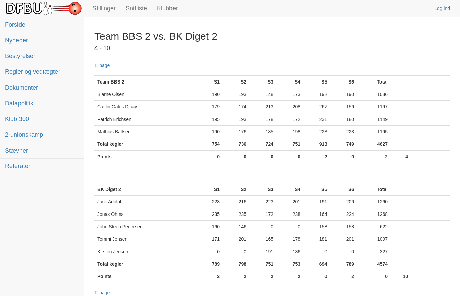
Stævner (16, 150)
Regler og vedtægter (32, 71)
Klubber (167, 8)
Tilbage (102, 65)
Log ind (442, 8)
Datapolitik (19, 103)
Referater (17, 166)
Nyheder (16, 40)
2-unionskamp (24, 134)
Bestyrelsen (21, 56)
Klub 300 (17, 119)
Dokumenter (21, 87)
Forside (15, 24)
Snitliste (136, 8)
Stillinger (104, 8)
